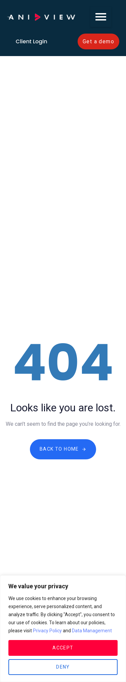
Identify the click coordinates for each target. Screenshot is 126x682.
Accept (62, 647)
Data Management (92, 630)
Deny (63, 667)
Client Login (31, 41)
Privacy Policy (47, 630)
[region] (63, 628)
